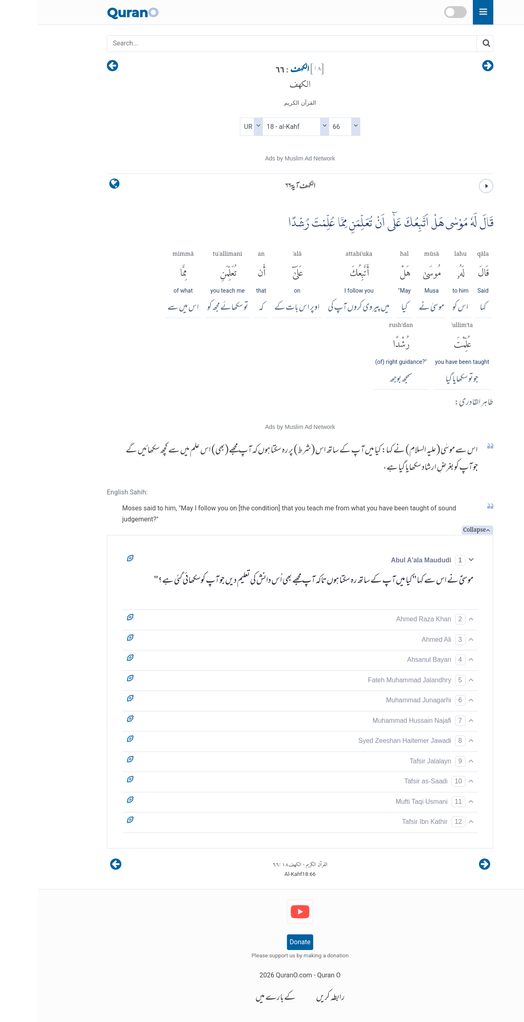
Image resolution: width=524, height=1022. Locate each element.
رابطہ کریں (292, 998)
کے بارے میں (237, 998)
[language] (76, 185)
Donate (262, 942)
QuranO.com (256, 975)
